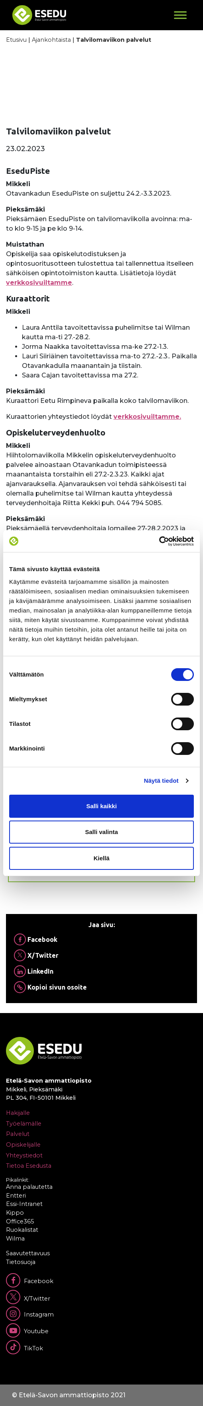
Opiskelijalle (23, 1144)
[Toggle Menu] (180, 15)
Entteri (16, 1195)
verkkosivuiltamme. (147, 416)
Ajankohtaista (51, 39)
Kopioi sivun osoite (50, 987)
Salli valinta (101, 831)
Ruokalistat (22, 1229)
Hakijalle (18, 1112)
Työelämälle (23, 1123)
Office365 (20, 1221)
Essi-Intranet (24, 1204)
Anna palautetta (29, 1186)
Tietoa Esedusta (28, 1165)
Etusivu (16, 39)
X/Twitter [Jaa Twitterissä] (36, 955)
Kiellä (101, 858)
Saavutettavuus (28, 1253)
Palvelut (17, 1134)
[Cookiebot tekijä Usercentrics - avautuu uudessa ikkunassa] (159, 541)
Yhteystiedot (24, 1155)
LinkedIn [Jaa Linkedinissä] (33, 971)
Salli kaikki (101, 806)
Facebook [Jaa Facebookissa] (35, 939)
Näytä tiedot (161, 780)
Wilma (15, 1238)
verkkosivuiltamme (39, 282)
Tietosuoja (20, 1262)
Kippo (15, 1212)
